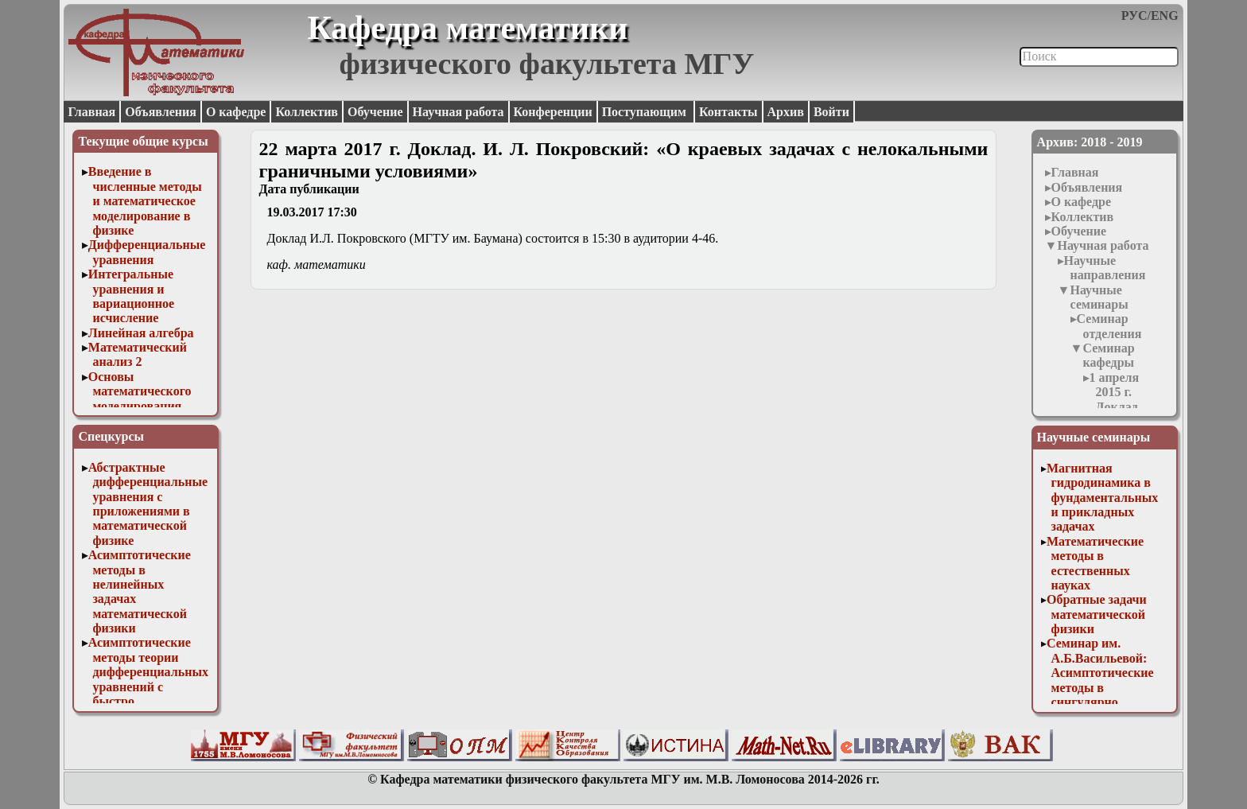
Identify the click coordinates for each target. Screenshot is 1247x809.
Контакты (728, 112)
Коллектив (306, 112)
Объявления (160, 112)
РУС (1134, 15)
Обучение (375, 112)
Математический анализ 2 (137, 354)
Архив (785, 112)
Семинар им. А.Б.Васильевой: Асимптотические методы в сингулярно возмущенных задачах (1100, 686)
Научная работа (458, 112)
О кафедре (236, 112)
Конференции (553, 112)
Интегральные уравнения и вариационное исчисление (131, 296)
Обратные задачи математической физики (1097, 614)
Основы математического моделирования (140, 391)
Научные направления (1105, 268)
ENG (1165, 15)
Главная (91, 112)
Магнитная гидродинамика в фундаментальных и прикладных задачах (1102, 497)
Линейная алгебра (141, 333)
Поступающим (646, 112)
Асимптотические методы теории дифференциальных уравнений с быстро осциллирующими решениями (148, 686)
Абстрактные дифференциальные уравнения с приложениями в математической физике (148, 504)
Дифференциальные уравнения (147, 252)
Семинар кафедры (1108, 355)
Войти (831, 112)
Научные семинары (1099, 297)
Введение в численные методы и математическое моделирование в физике (145, 201)
